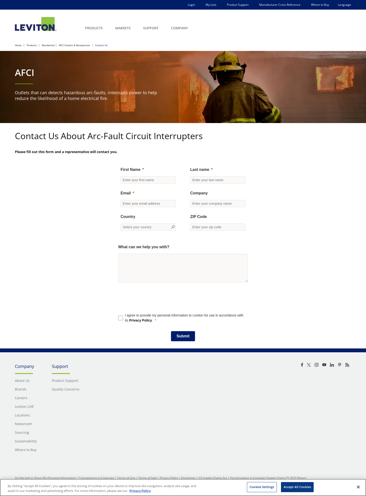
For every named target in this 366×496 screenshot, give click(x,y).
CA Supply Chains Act (213, 478)
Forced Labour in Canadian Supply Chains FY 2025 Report (268, 478)
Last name (199, 169)
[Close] (358, 487)
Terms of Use (126, 478)
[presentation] (183, 301)
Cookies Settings (262, 487)
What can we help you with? (143, 247)
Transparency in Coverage (96, 478)
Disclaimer (188, 478)
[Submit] (183, 336)
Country (128, 217)
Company (199, 193)
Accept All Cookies (297, 487)
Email (126, 193)
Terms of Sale (147, 478)
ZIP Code (198, 217)
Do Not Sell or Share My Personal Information (45, 478)
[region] (183, 487)
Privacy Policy (140, 320)
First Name (130, 169)
